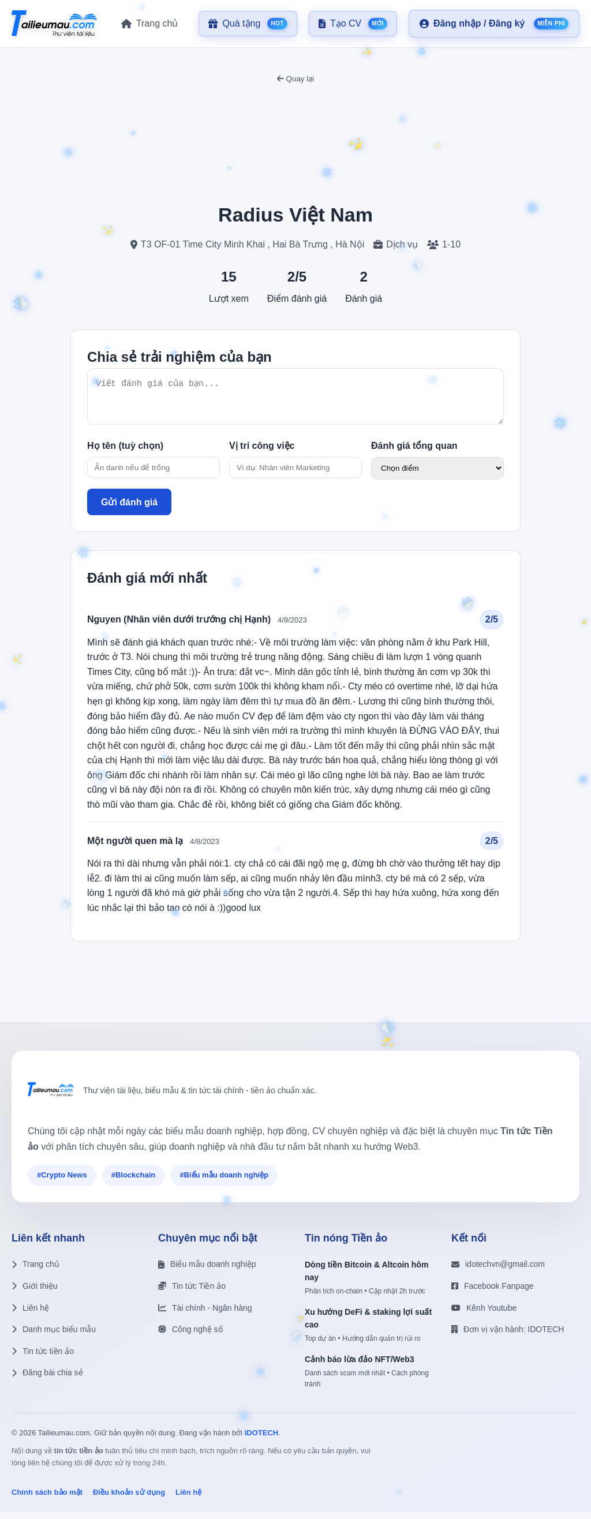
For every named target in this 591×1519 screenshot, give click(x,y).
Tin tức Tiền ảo (192, 1292)
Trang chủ (35, 1271)
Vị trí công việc (261, 452)
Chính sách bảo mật (47, 1499)
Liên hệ (30, 1314)
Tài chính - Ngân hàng (205, 1314)
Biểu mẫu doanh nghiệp (207, 1271)
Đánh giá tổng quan (414, 452)
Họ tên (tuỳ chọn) (125, 452)
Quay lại (295, 78)
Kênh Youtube (484, 1314)
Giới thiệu (35, 1292)
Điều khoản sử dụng (129, 1499)
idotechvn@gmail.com (498, 1271)
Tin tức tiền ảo (43, 1358)
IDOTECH (262, 1439)
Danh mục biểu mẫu (54, 1336)
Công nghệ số (190, 1336)
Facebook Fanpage (492, 1292)
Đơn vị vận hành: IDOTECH (507, 1336)
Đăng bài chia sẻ (47, 1379)
